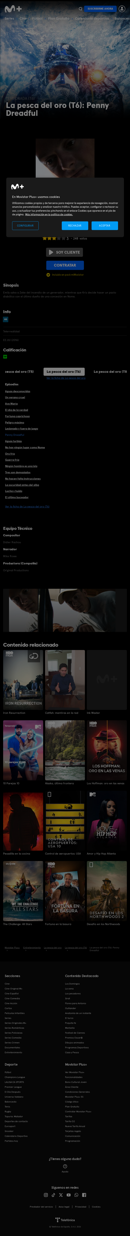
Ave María (11, 403)
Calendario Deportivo (16, 1136)
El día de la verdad (16, 409)
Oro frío (10, 453)
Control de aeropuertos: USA (63, 853)
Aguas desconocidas (17, 391)
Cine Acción (11, 1003)
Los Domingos (72, 983)
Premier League (13, 1087)
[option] (24, 610)
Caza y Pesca (72, 1052)
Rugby (8, 1111)
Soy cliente (64, 252)
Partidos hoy (11, 1141)
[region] (65, 207)
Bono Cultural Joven (76, 1082)
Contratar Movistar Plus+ (78, 1111)
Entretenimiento (13, 1052)
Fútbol (37, 18)
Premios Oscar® (74, 1037)
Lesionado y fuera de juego (21, 428)
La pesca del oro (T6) (64, 371)
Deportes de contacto (16, 1121)
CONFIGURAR (25, 225)
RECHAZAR (75, 225)
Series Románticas (14, 1028)
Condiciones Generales (77, 1092)
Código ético (71, 1101)
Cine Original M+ (13, 988)
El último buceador (17, 497)
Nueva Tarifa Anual (75, 1126)
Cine (23, 18)
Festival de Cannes (75, 1032)
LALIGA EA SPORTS (14, 1082)
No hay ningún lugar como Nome (25, 447)
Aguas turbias (13, 441)
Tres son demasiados (17, 472)
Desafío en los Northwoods (103, 924)
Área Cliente (71, 1087)
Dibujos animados (74, 1042)
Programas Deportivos (77, 1047)
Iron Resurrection (14, 712)
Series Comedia (13, 1037)
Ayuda (65, 1168)
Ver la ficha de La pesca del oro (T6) (27, 506)
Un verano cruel (15, 397)
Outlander (70, 1008)
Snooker (9, 1131)
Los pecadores (73, 993)
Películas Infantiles (15, 1013)
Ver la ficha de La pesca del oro (65, 377)
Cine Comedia (12, 998)
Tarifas (68, 1116)
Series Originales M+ (15, 1023)
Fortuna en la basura (58, 924)
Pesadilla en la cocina (16, 853)
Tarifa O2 (70, 1121)
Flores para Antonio (75, 1003)
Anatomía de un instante (78, 1013)
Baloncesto (10, 1101)
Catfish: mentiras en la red (61, 712)
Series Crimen (12, 1042)
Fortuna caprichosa (17, 416)
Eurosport (10, 1126)
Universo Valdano (14, 1096)
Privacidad (80, 1206)
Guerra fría (12, 459)
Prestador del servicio (41, 1206)
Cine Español (12, 993)
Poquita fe (70, 1023)
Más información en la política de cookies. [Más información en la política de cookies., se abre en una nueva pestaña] (49, 214)
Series (9, 18)
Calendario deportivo (92, 18)
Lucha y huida (13, 491)
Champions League (15, 1077)
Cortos (8, 1008)
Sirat (67, 998)
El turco (69, 1018)
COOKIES (96, 1206)
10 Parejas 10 (11, 783)
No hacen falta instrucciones (23, 478)
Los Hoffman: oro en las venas (105, 783)
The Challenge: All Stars (17, 924)
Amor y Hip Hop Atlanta (101, 853)
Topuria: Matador (14, 1116)
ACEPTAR (104, 225)
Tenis (7, 1106)
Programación (72, 1141)
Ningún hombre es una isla (21, 466)
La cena (69, 988)
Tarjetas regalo (73, 1131)
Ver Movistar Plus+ (74, 1072)
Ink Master (93, 712)
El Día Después (12, 1092)
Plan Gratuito (59, 18)
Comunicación (72, 1136)
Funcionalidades (73, 1077)
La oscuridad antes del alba (22, 484)
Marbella (70, 1028)
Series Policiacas (13, 1032)
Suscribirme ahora (100, 8)
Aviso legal (64, 1206)
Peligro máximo (14, 422)
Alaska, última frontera (59, 783)
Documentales (12, 1047)
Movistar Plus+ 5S (74, 1096)
